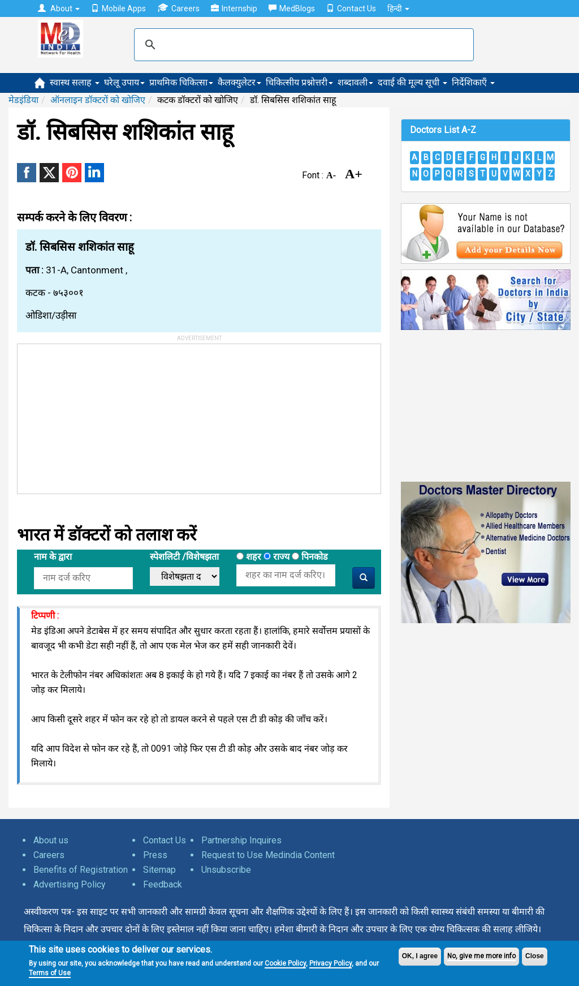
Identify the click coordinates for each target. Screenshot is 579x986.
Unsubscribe (226, 869)
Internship (234, 8)
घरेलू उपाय (124, 82)
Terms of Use (50, 973)
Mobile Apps (118, 8)
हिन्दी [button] (398, 8)
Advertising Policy (69, 884)
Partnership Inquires (241, 840)
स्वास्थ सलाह (75, 82)
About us (50, 840)
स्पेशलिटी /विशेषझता (184, 556)
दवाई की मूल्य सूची (412, 82)
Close (534, 956)
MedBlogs (292, 8)
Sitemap (159, 869)
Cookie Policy (285, 963)
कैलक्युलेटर (239, 82)
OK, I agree (420, 956)
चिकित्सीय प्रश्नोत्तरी (299, 82)
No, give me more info (481, 956)
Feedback (162, 884)
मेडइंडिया (23, 100)
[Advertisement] (102, 415)
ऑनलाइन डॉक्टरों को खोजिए (97, 100)
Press (155, 855)
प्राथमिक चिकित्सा (181, 82)
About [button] (59, 8)
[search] (302, 45)
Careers (178, 8)
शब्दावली (355, 82)
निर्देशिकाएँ (473, 82)
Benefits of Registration (80, 869)
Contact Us (351, 8)
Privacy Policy (330, 963)
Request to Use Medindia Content (268, 855)
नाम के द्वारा (53, 556)
